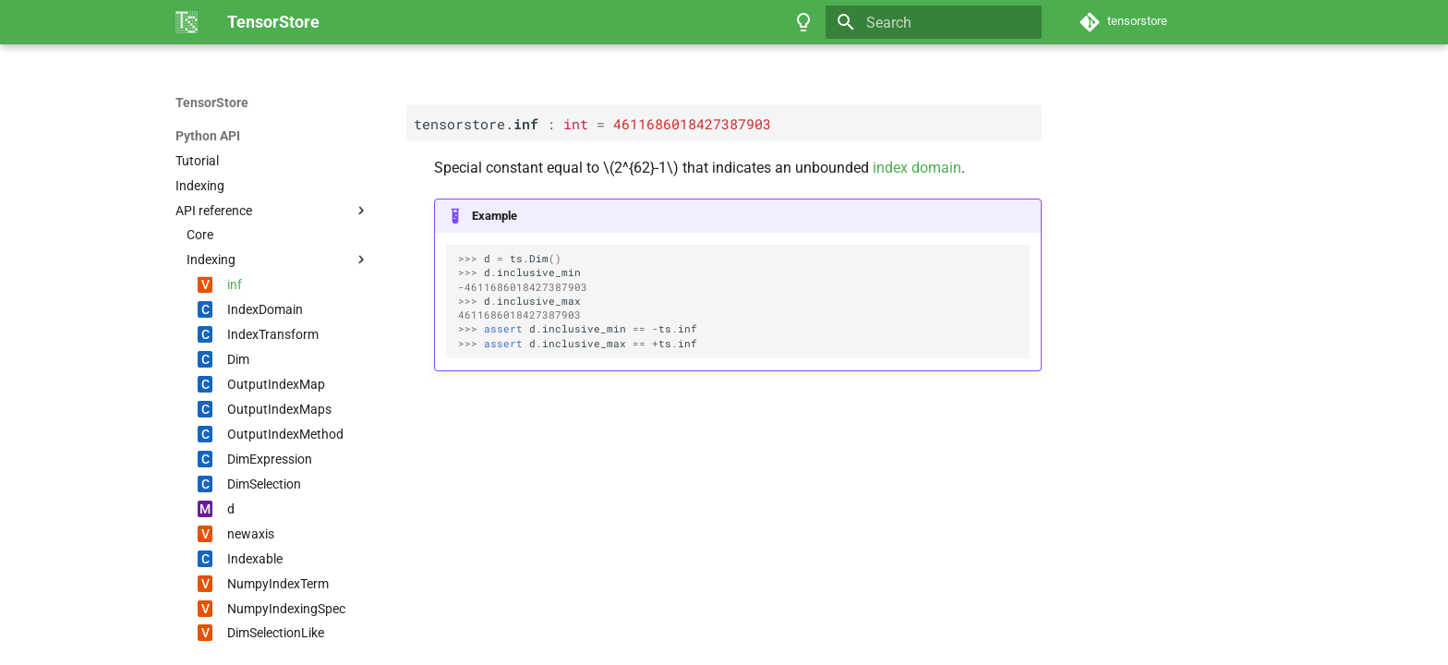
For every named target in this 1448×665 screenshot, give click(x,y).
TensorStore (211, 102)
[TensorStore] (186, 22)
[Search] (934, 22)
